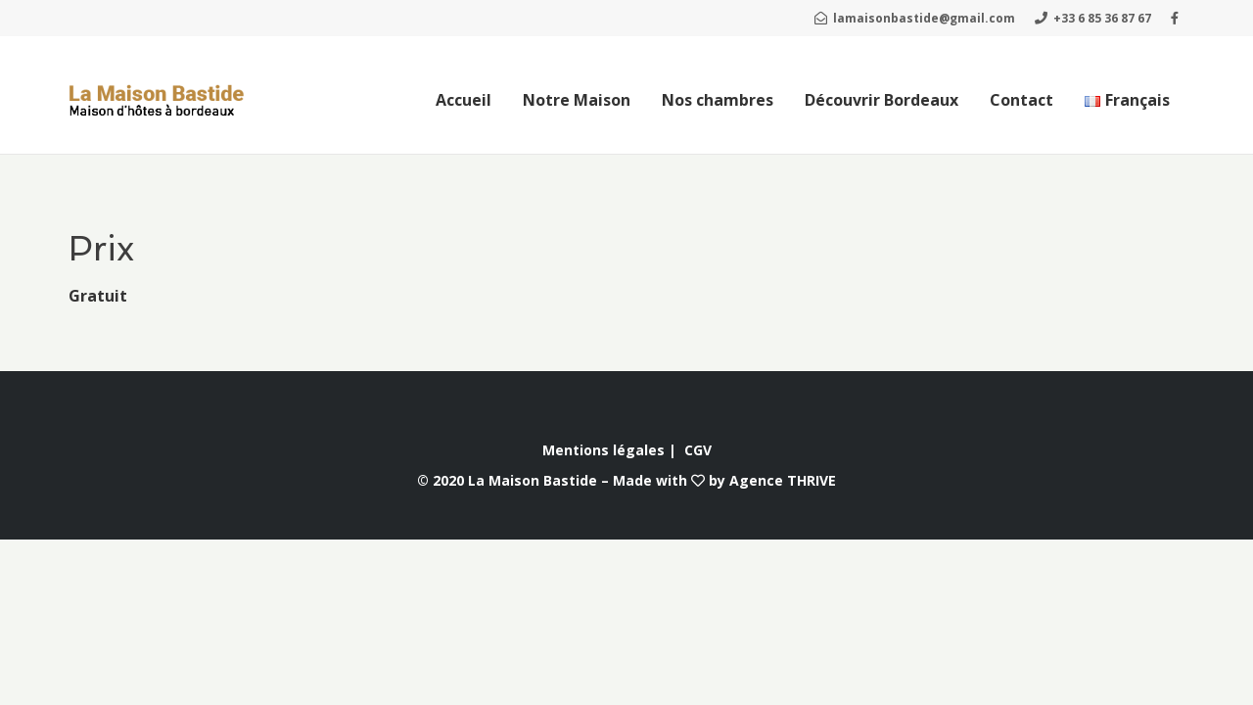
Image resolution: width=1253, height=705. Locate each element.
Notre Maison (576, 100)
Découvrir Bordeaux (881, 100)
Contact (1021, 100)
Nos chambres (717, 100)
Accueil (463, 100)
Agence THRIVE (782, 480)
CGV (698, 450)
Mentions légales (603, 450)
